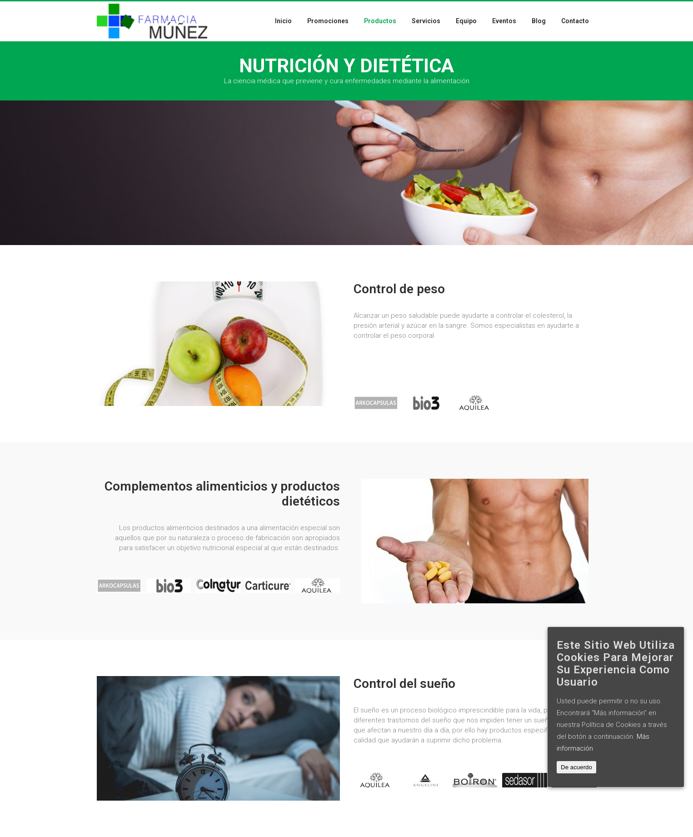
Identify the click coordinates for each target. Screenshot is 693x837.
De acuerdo (576, 767)
